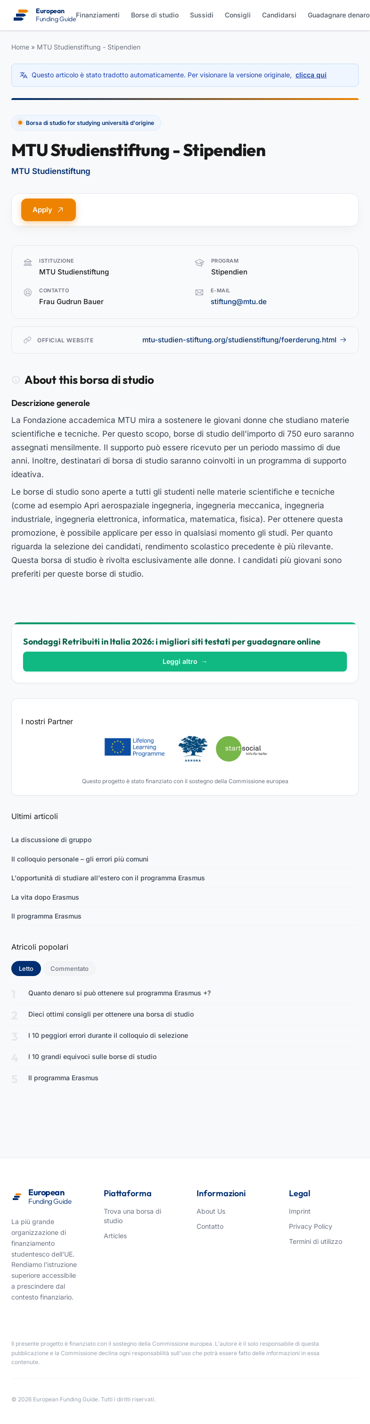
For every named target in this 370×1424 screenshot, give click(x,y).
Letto (30, 968)
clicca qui (311, 75)
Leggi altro (185, 661)
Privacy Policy (310, 1226)
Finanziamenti (98, 15)
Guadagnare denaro (339, 15)
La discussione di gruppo (51, 840)
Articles (115, 1236)
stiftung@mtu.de (239, 301)
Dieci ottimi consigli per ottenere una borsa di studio (111, 1014)
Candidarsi (279, 15)
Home (20, 47)
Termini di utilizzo (315, 1241)
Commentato (69, 968)
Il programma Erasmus (46, 916)
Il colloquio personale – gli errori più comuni (79, 859)
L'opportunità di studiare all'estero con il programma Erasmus (108, 878)
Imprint (300, 1211)
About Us (211, 1211)
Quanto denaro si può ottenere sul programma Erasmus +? (119, 993)
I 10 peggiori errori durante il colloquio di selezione (108, 1035)
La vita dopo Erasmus (45, 897)
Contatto (210, 1226)
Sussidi (202, 15)
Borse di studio (155, 15)
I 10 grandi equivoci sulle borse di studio (92, 1056)
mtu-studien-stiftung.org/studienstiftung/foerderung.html (244, 339)
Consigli (238, 15)
